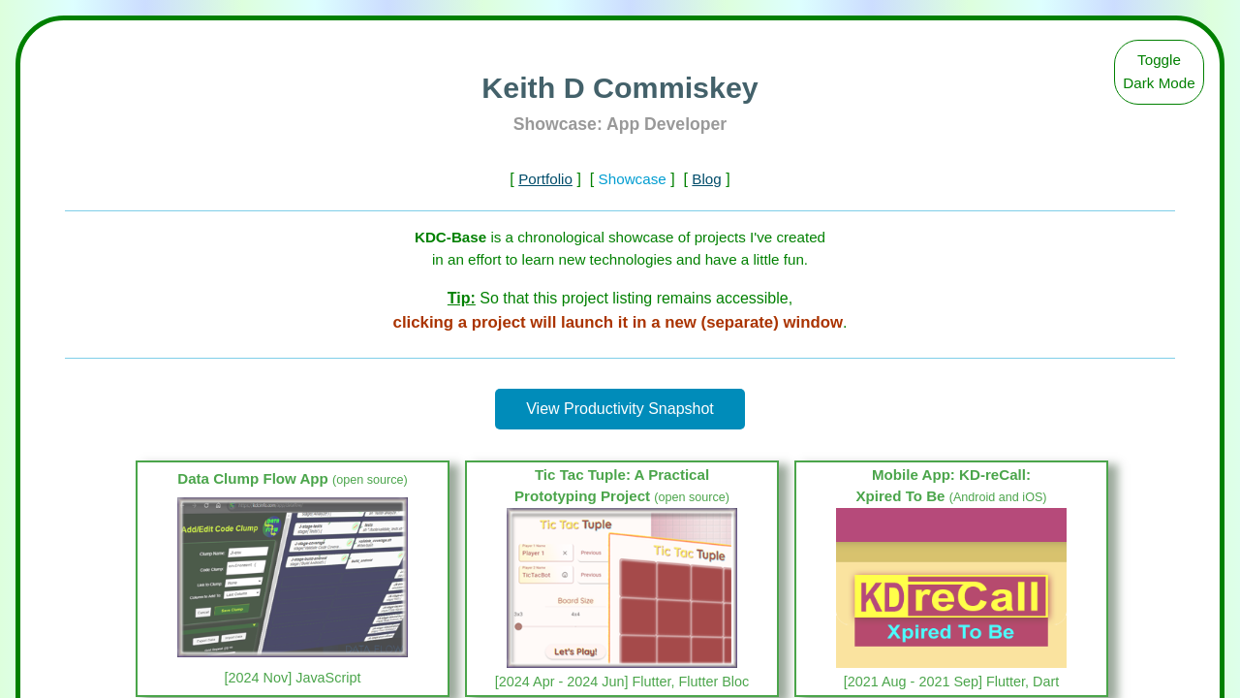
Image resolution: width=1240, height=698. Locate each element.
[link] (293, 578)
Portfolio (545, 179)
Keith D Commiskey (619, 87)
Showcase (632, 179)
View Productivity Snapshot (620, 408)
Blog (706, 179)
